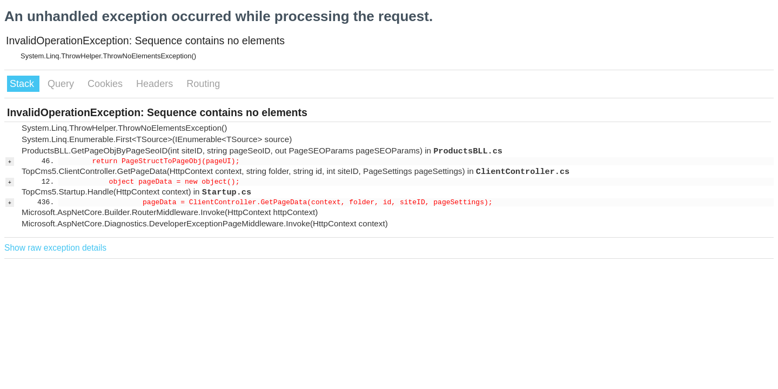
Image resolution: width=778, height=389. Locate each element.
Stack (23, 83)
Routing (203, 83)
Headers (156, 83)
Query (62, 83)
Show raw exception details (55, 247)
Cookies (106, 83)
